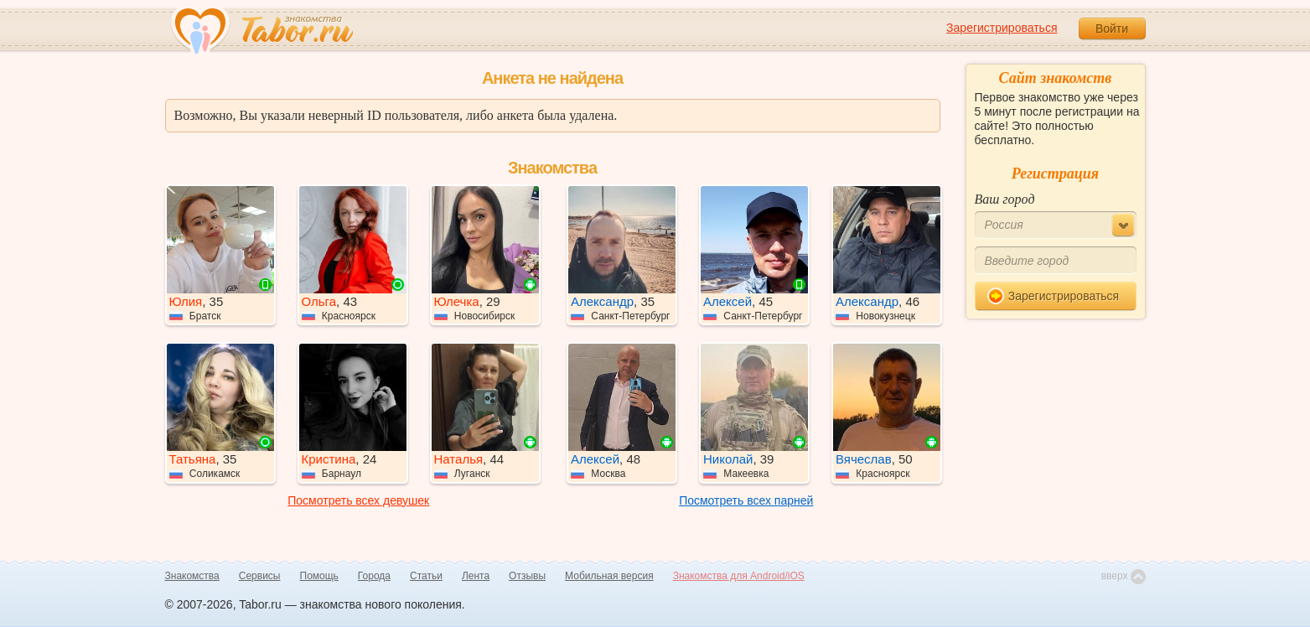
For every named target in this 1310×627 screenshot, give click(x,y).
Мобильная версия (609, 576)
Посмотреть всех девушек (358, 500)
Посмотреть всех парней (746, 500)
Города (374, 576)
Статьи (426, 576)
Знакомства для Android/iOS (739, 576)
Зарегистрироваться (1001, 27)
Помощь (319, 576)
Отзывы (527, 576)
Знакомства (192, 576)
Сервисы (260, 576)
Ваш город (1005, 199)
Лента (475, 576)
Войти (1111, 28)
